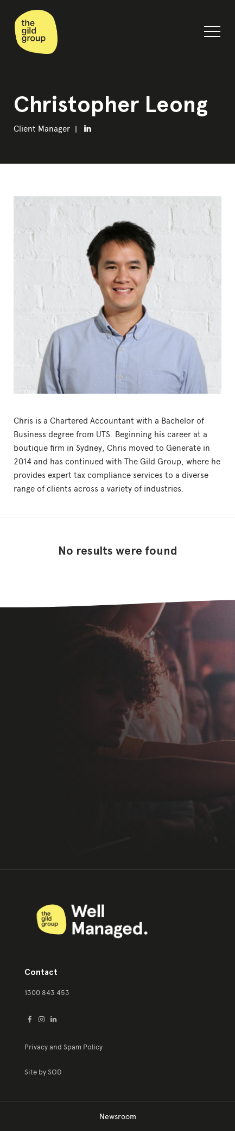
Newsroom (117, 1116)
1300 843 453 (46, 993)
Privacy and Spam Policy (63, 1047)
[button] (212, 33)
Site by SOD (43, 1072)
